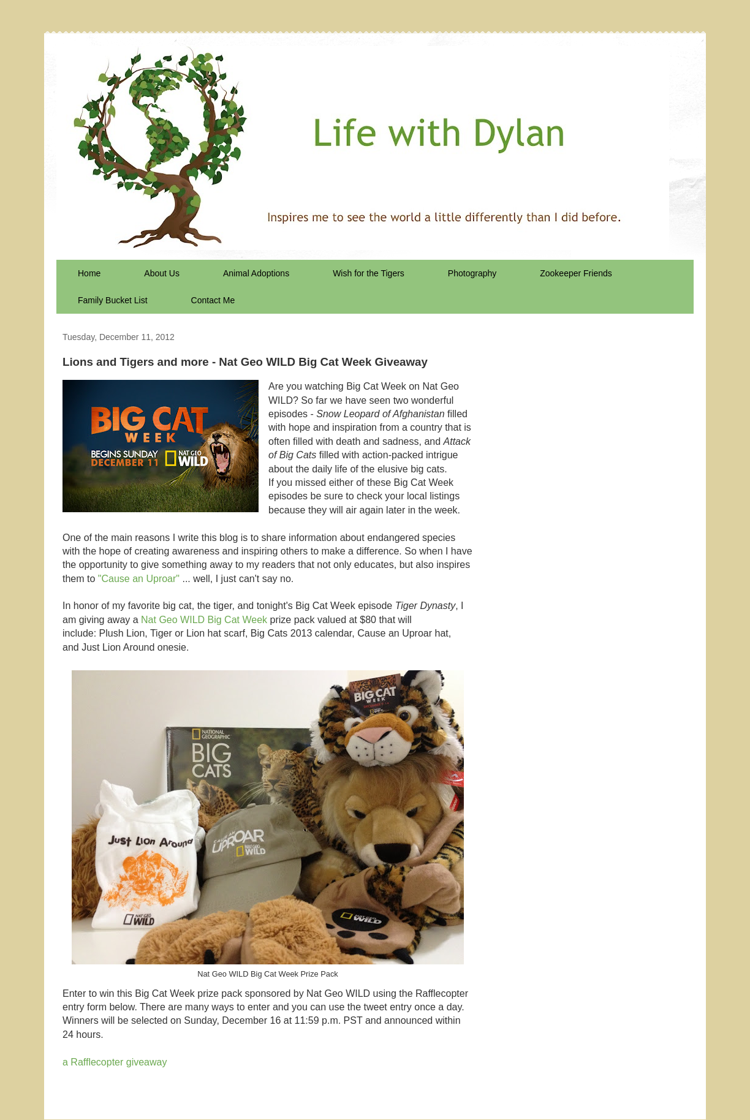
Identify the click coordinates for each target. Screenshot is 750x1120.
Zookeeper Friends (576, 273)
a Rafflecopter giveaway (115, 1062)
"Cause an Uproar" (139, 578)
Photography (472, 273)
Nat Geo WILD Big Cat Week (204, 620)
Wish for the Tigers (368, 273)
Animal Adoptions (256, 273)
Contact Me (213, 300)
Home (89, 273)
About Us (162, 273)
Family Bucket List (113, 300)
